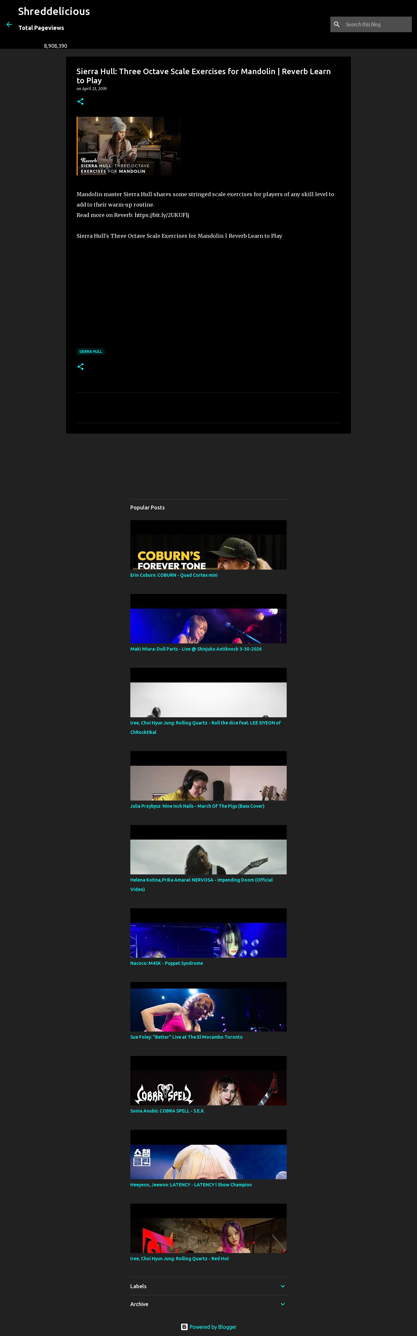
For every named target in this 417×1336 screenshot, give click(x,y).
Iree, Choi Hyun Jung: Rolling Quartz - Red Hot (179, 1258)
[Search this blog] (377, 24)
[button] (80, 102)
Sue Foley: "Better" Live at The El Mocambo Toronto (186, 1037)
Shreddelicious (54, 11)
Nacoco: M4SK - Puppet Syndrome (166, 963)
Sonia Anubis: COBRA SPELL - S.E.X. (167, 1110)
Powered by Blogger (208, 1327)
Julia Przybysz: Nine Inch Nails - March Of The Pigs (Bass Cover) (197, 806)
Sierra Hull (90, 351)
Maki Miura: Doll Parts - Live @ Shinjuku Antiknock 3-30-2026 (196, 649)
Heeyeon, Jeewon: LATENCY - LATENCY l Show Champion (191, 1184)
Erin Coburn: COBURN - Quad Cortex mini (174, 575)
